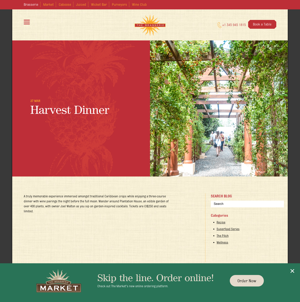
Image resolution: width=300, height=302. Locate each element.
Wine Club (139, 4)
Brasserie (31, 4)
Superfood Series (228, 229)
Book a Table (262, 24)
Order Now (246, 280)
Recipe (221, 222)
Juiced (81, 4)
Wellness (222, 242)
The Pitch (223, 235)
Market (48, 4)
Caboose (65, 4)
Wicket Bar (99, 4)
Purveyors (119, 4)
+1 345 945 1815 (232, 25)
